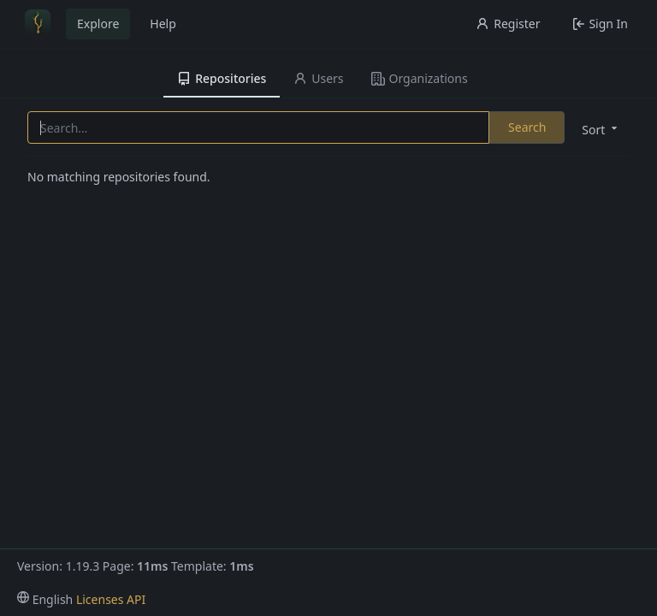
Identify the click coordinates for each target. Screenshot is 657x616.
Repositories (221, 78)
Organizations (419, 78)
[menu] (598, 128)
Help (163, 23)
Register (508, 23)
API (136, 599)
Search (527, 127)
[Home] (37, 23)
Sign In (600, 23)
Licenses (100, 599)
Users (318, 78)
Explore (98, 23)
